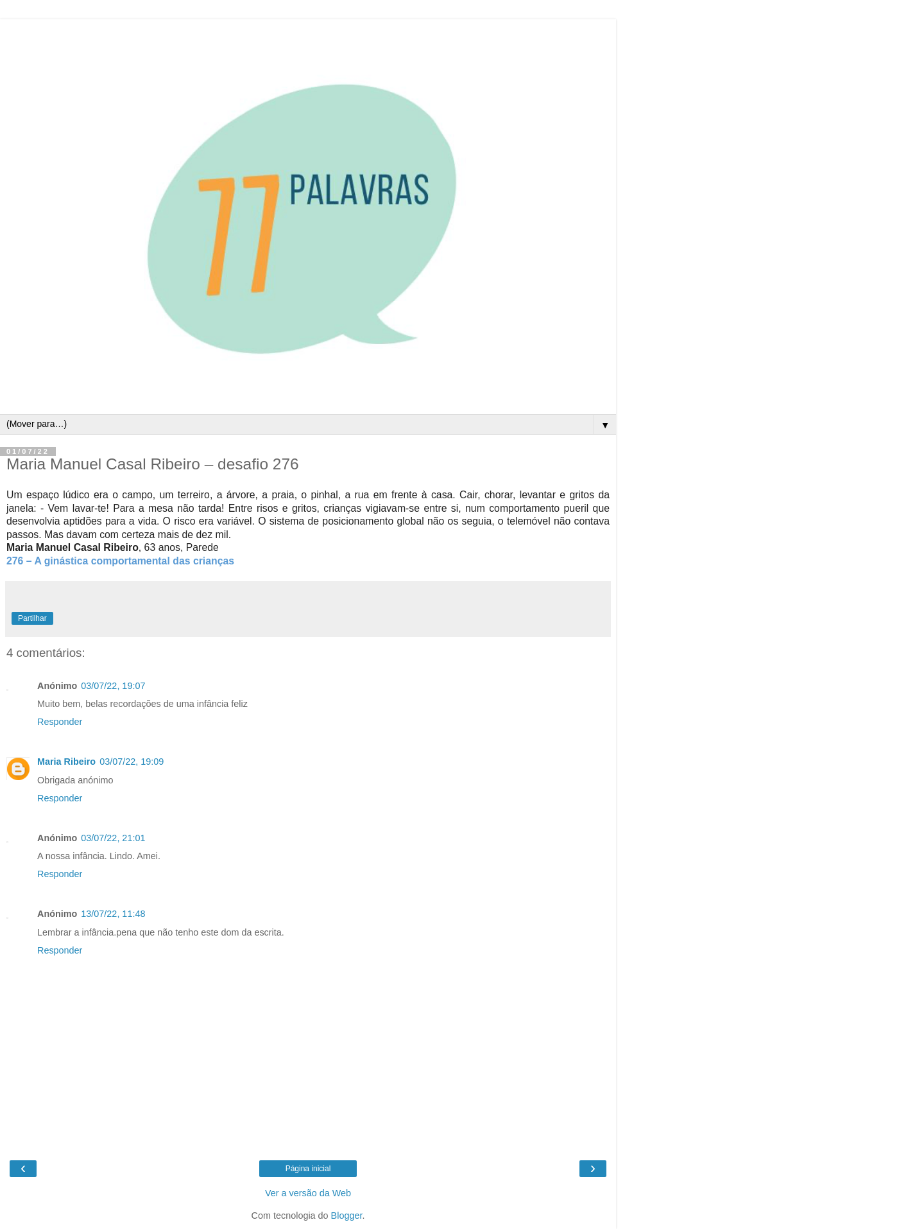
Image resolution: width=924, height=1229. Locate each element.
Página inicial (308, 1168)
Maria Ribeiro (66, 761)
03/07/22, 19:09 (131, 761)
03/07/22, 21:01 (113, 838)
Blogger (347, 1215)
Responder (59, 722)
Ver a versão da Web (308, 1193)
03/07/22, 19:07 (113, 686)
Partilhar (32, 618)
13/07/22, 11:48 (113, 914)
